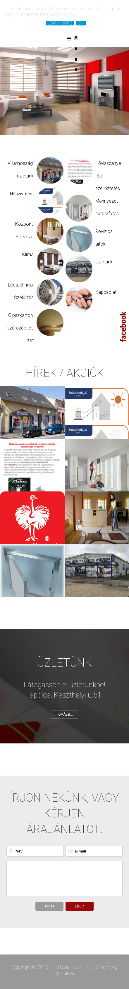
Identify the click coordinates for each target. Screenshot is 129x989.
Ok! (81, 23)
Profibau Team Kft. (72, 967)
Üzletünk (104, 262)
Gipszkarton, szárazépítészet (20, 328)
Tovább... (64, 714)
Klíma (28, 254)
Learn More (59, 23)
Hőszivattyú (22, 193)
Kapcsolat (105, 292)
